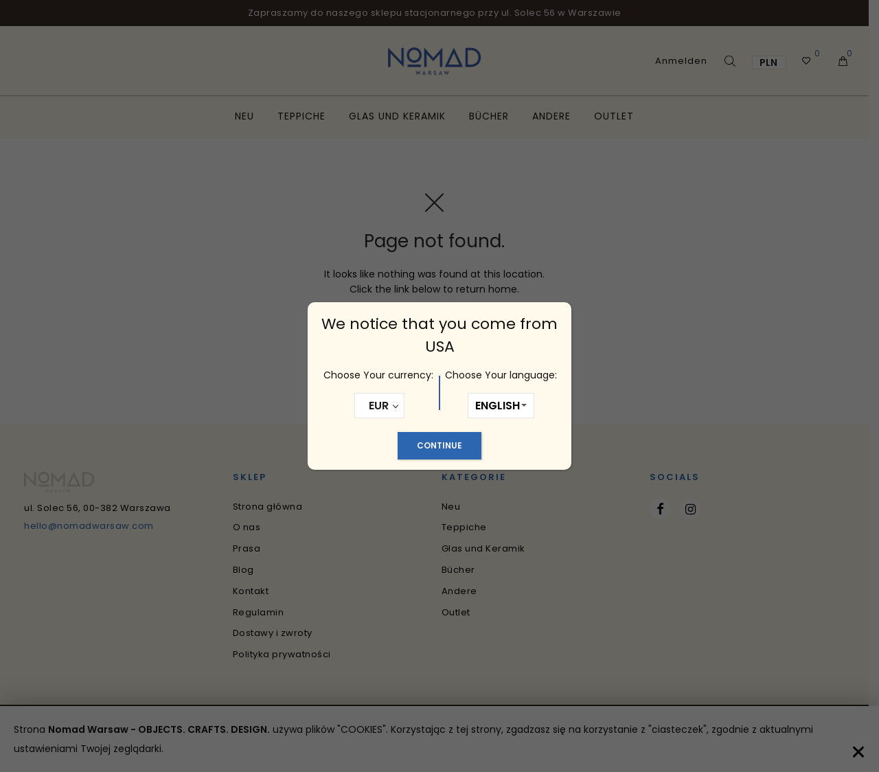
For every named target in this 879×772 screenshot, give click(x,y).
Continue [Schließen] (439, 445)
